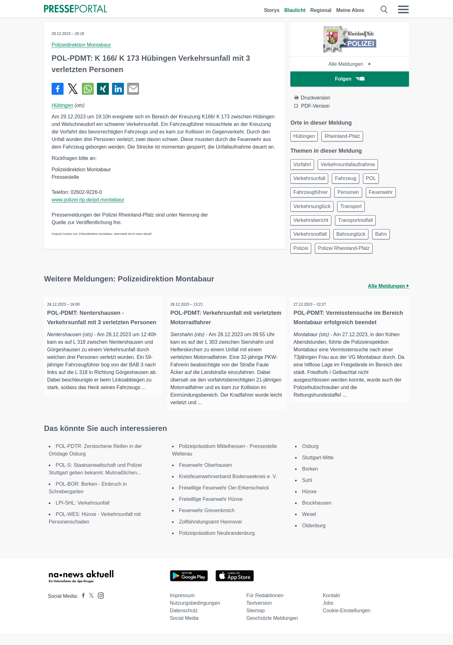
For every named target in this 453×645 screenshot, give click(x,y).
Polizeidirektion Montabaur (81, 45)
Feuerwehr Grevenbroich (207, 522)
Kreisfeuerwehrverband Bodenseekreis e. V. (228, 488)
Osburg (310, 458)
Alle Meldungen (349, 64)
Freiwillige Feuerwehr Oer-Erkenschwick (224, 499)
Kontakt (331, 607)
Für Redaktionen (264, 607)
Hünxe (309, 503)
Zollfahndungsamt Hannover (210, 533)
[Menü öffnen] (403, 9)
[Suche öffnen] (384, 9)
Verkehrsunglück (313, 211)
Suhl (307, 492)
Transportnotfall (358, 226)
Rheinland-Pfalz (346, 136)
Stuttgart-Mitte (317, 469)
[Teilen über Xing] (103, 89)
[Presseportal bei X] (89, 607)
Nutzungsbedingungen (195, 614)
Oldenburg (314, 537)
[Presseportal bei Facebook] (81, 607)
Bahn (387, 241)
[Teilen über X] (73, 89)
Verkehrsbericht (311, 226)
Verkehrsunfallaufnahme (351, 166)
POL (377, 181)
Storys (272, 10)
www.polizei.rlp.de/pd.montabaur (88, 199)
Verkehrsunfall (310, 181)
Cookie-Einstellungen (346, 622)
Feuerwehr (386, 196)
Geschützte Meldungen (272, 629)
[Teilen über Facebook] (58, 89)
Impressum (182, 607)
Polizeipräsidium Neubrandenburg (217, 544)
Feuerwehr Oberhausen (205, 476)
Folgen (349, 79)
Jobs (328, 614)
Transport (354, 211)
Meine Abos (350, 10)
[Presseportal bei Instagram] (99, 606)
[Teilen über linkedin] (118, 89)
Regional (321, 10)
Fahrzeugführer (311, 196)
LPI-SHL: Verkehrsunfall (82, 514)
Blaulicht (295, 10)
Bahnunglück (354, 241)
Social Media (184, 629)
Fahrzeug (349, 181)
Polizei (301, 256)
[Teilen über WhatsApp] (88, 89)
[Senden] (133, 89)
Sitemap (255, 622)
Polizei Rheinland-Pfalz (347, 256)
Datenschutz (184, 622)
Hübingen (62, 105)
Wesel (309, 526)
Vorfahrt (303, 166)
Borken (310, 480)
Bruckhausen (316, 514)
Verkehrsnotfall (311, 241)
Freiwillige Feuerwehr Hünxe (211, 510)
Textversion (259, 614)
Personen (352, 196)
